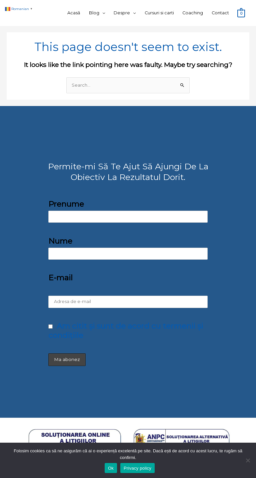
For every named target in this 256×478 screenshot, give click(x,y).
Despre (122, 12)
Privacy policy (137, 468)
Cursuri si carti (159, 12)
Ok (111, 468)
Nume (60, 241)
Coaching (192, 12)
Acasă (73, 12)
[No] (247, 460)
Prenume (66, 204)
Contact (220, 12)
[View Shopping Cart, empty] (241, 13)
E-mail (60, 277)
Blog (94, 12)
